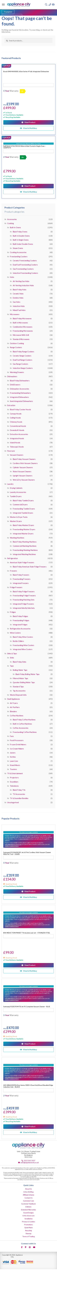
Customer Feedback (28, 1204)
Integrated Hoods (17, 438)
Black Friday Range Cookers (23, 352)
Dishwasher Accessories (19, 389)
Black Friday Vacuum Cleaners (24, 459)
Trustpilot (8, 12)
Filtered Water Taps (20, 678)
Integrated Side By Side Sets (24, 608)
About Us (28, 1189)
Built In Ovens (15, 228)
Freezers (13, 571)
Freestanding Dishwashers (20, 393)
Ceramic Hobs (18, 294)
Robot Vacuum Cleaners (22, 471)
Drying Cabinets (16, 488)
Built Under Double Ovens (23, 244)
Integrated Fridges (20, 625)
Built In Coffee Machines (22, 724)
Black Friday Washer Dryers (23, 525)
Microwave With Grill (21, 335)
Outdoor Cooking (17, 343)
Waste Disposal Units (18, 695)
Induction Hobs (19, 306)
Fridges (13, 612)
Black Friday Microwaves (22, 319)
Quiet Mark (28, 1228)
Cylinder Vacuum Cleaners (23, 467)
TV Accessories (19, 794)
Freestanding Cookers (18, 257)
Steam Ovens (18, 248)
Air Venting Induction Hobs (23, 285)
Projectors (14, 778)
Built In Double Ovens (21, 236)
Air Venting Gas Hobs (21, 281)
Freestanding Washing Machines (25, 550)
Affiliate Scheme (28, 1195)
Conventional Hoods (18, 426)
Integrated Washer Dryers (23, 534)
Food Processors (16, 740)
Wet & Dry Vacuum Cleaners (24, 480)
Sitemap (28, 1233)
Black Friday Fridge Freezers (24, 592)
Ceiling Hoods (15, 418)
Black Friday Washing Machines (24, 542)
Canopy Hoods (15, 414)
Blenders (13, 711)
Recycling (28, 1231)
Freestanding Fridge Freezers (24, 596)
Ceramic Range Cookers (22, 356)
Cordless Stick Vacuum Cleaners (25, 463)
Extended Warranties (28, 1210)
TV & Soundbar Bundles (19, 798)
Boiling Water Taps (20, 670)
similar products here (11, 846)
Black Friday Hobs (19, 290)
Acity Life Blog (28, 1192)
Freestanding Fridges (21, 620)
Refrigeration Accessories (20, 629)
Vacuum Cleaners (16, 455)
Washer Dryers (16, 521)
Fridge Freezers (16, 587)
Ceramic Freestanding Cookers (25, 261)
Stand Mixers (15, 765)
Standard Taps (18, 687)
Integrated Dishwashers (19, 397)
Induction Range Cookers (23, 368)
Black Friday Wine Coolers (23, 637)
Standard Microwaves (21, 339)
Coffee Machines (16, 716)
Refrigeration (12, 558)
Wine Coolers (15, 633)
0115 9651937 (24, 839)
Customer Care (28, 1201)
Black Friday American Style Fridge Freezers (29, 567)
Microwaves (14, 314)
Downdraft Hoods (17, 430)
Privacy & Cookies (28, 1222)
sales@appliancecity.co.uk (13, 844)
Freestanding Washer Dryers (24, 529)
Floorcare (11, 451)
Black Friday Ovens (20, 232)
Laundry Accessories (18, 492)
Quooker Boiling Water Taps (24, 682)
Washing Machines (17, 538)
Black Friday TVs (19, 790)
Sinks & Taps (12, 654)
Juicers (12, 753)
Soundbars (14, 782)
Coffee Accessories (20, 728)
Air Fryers (14, 703)
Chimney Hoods (16, 422)
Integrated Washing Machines (24, 554)
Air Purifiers (15, 707)
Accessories (12, 219)
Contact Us (28, 1198)
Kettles (13, 757)
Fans (12, 736)
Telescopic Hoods (17, 447)
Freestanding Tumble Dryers (24, 509)
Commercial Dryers (20, 505)
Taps (12, 666)
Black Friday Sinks (19, 662)
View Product (30, 122)
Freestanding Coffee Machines (25, 732)
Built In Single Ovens (21, 240)
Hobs (12, 277)
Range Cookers (16, 347)
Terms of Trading (28, 1236)
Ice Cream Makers (17, 749)
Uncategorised (13, 802)
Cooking (10, 223)
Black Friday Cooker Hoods (20, 410)
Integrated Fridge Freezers (23, 604)
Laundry (10, 484)
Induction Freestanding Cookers (25, 273)
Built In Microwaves (20, 323)
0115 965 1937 (29, 1161)
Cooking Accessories (18, 252)
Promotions (28, 1225)
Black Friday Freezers (21, 575)
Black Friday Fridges (20, 616)
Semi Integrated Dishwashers (21, 401)
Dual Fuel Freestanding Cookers (25, 265)
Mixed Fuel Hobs (19, 310)
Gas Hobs (16, 302)
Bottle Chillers (18, 641)
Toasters (13, 769)
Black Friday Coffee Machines (24, 720)
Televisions (14, 786)
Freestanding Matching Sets (23, 600)
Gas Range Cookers (20, 364)
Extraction (11, 405)
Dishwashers (12, 376)
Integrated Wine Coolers (22, 649)
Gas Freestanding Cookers (23, 269)
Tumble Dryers (15, 496)
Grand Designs (28, 1213)
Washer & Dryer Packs (18, 517)
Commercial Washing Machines (24, 546)
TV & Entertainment (15, 773)
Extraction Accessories (19, 434)
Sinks (12, 658)
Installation (28, 1219)
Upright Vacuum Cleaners (22, 476)
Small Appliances (13, 699)
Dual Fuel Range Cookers (22, 360)
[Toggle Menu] (3, 4)
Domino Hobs (18, 298)
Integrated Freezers (21, 583)
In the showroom (28, 1216)
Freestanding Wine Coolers (23, 645)
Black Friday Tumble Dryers (23, 501)
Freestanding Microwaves (23, 331)
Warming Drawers (17, 372)
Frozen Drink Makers (18, 745)
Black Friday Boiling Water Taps (27, 674)
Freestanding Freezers (21, 579)
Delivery (28, 1207)
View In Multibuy (30, 128)
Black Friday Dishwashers (19, 381)
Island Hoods (15, 443)
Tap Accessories (19, 691)
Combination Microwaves (22, 327)
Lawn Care (14, 761)
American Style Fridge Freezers (22, 563)
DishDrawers (15, 385)
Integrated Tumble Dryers (23, 513)
